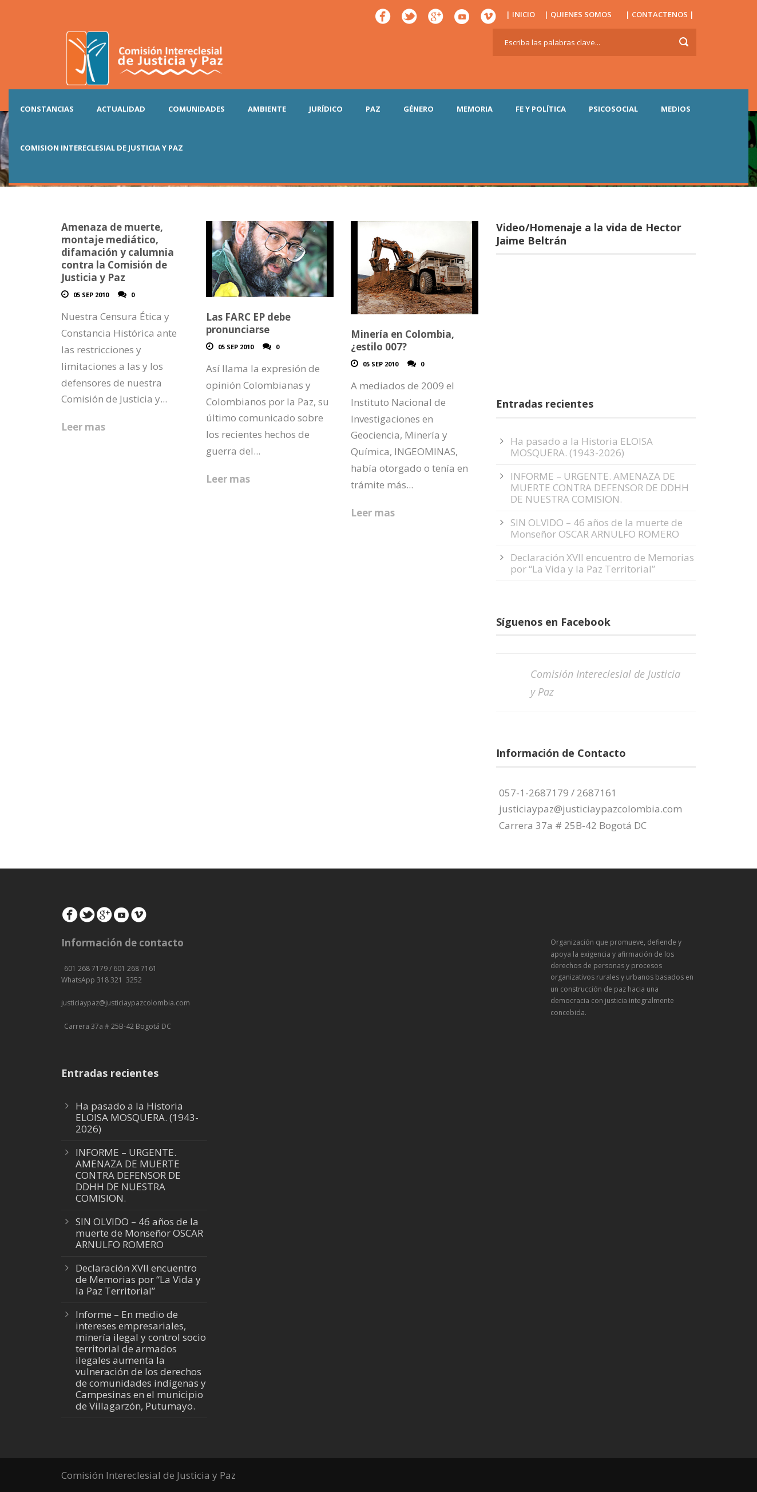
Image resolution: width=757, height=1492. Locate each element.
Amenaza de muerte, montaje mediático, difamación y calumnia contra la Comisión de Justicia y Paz (117, 252)
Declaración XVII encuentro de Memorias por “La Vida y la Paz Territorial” (602, 563)
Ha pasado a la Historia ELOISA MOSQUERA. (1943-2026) (581, 447)
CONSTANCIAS (47, 109)
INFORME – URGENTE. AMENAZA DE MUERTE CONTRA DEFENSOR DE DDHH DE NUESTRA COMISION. (599, 487)
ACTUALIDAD (121, 109)
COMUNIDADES (196, 109)
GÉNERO (418, 109)
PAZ (373, 109)
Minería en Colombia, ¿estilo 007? (402, 340)
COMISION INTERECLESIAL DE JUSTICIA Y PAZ (101, 148)
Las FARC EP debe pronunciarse (248, 323)
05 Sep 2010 (91, 294)
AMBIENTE (267, 109)
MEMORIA (475, 109)
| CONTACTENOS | (659, 14)
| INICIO (520, 14)
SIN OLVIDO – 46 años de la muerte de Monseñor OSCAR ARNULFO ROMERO (596, 528)
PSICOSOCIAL (613, 109)
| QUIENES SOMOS (578, 14)
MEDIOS (676, 109)
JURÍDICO (326, 109)
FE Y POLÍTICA (541, 109)
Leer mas (83, 426)
